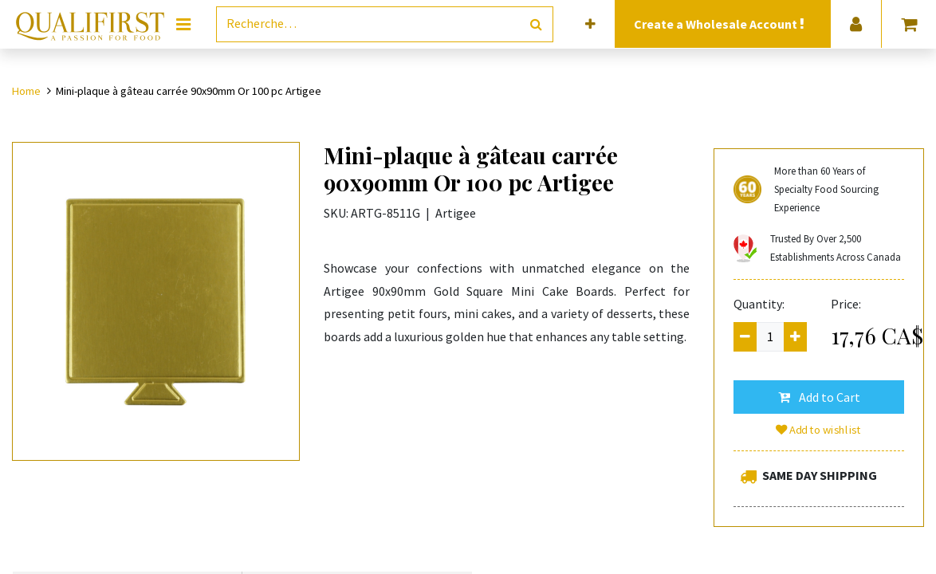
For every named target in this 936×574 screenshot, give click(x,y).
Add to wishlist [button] (819, 430)
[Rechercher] (536, 24)
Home (26, 91)
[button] (590, 24)
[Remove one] (745, 337)
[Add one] (795, 337)
